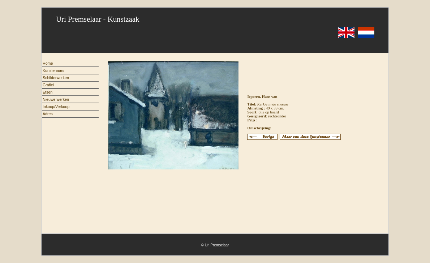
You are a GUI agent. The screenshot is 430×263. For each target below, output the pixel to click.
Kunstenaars (53, 70)
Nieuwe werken (56, 99)
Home (48, 63)
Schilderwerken (56, 78)
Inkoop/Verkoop (56, 106)
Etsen (47, 92)
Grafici (48, 85)
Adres (48, 114)
